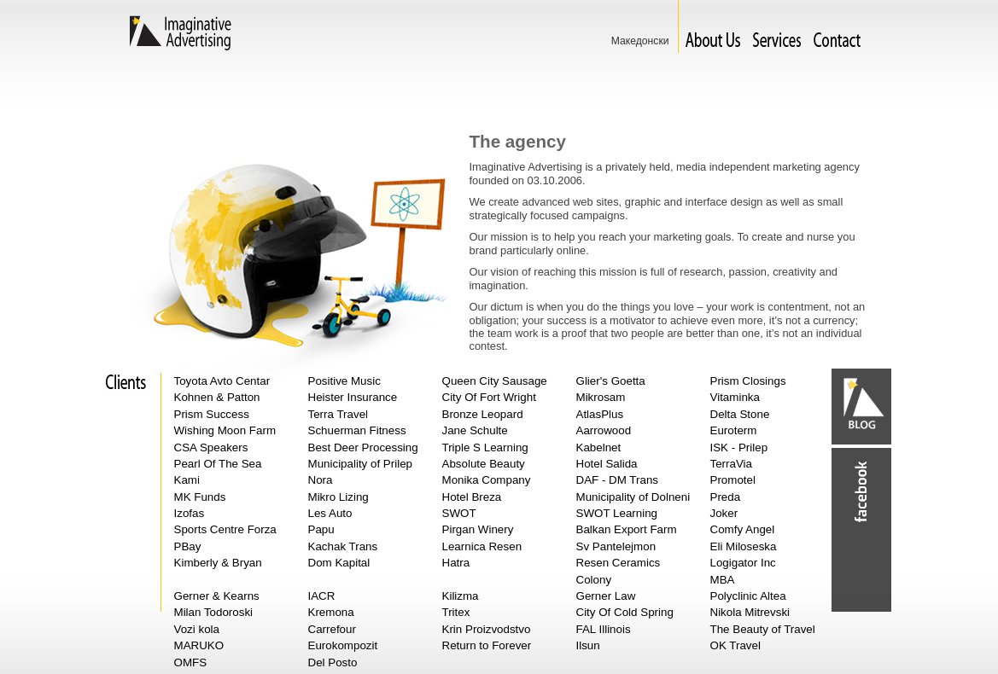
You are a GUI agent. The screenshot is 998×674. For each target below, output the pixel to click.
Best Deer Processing (363, 447)
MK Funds (200, 497)
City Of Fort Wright (489, 397)
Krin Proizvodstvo (486, 629)
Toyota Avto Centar (222, 381)
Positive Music (344, 381)
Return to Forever (487, 645)
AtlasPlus (600, 414)
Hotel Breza (472, 497)
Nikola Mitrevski (750, 612)
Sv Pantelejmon (616, 546)
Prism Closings (748, 381)
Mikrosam (601, 397)
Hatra (456, 562)
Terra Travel (338, 414)
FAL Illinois (603, 629)
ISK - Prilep (739, 447)
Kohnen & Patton (217, 397)
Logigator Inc (743, 562)
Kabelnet (599, 447)
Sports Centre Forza (225, 529)
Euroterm (733, 430)
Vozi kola (196, 629)
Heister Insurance (353, 397)
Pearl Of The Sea (218, 463)
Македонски (640, 41)
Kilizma (460, 596)
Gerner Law (606, 596)
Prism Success (211, 414)
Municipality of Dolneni (633, 497)
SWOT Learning (617, 513)
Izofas (189, 513)
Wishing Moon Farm (225, 430)
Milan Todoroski (214, 612)
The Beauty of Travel (762, 629)
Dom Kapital (339, 562)
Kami (187, 480)
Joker (724, 513)
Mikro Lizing (338, 497)
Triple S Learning (485, 447)
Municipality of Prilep (360, 463)
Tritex (456, 612)
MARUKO (199, 645)
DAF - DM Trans (617, 480)
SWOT (459, 513)
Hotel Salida (607, 463)
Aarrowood (604, 430)
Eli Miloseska (743, 546)
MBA (722, 579)
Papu (321, 529)
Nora (320, 480)
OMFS (190, 662)
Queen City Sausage (494, 381)
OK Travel (735, 645)
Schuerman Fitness (357, 430)
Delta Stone (740, 414)
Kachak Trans (343, 546)
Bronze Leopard (482, 414)
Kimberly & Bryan (218, 562)
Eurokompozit (343, 645)
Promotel (733, 480)
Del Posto (333, 662)
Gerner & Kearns (217, 596)
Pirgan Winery (478, 529)
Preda (725, 497)
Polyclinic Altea (748, 596)
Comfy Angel (742, 529)
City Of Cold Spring (625, 612)
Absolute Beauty (483, 463)
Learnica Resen (482, 546)
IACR (322, 596)
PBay (187, 546)
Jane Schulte (475, 430)
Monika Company (486, 480)
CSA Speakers (211, 447)
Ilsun (588, 645)
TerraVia (731, 463)
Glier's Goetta (610, 381)
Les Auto (330, 513)
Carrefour (332, 629)
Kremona (331, 612)
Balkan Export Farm (626, 529)
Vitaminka (735, 397)
